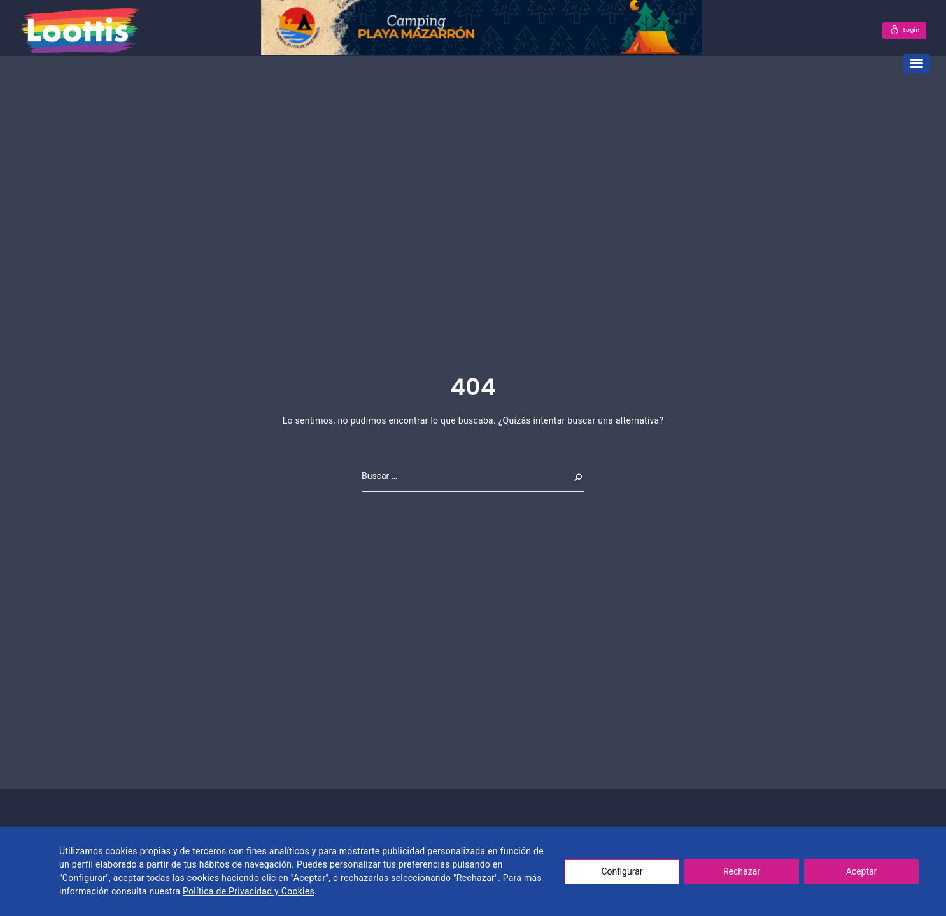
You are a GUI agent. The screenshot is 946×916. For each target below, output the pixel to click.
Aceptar (861, 871)
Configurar (622, 871)
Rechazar (741, 871)
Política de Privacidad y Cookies (248, 891)
